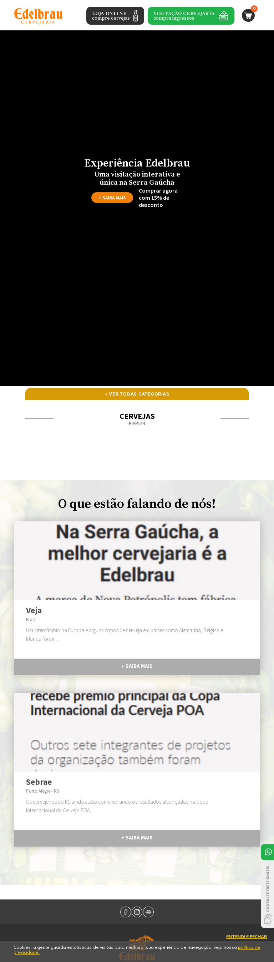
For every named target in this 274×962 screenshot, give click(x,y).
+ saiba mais (112, 198)
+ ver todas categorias (137, 394)
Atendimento (267, 852)
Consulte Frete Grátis (267, 894)
